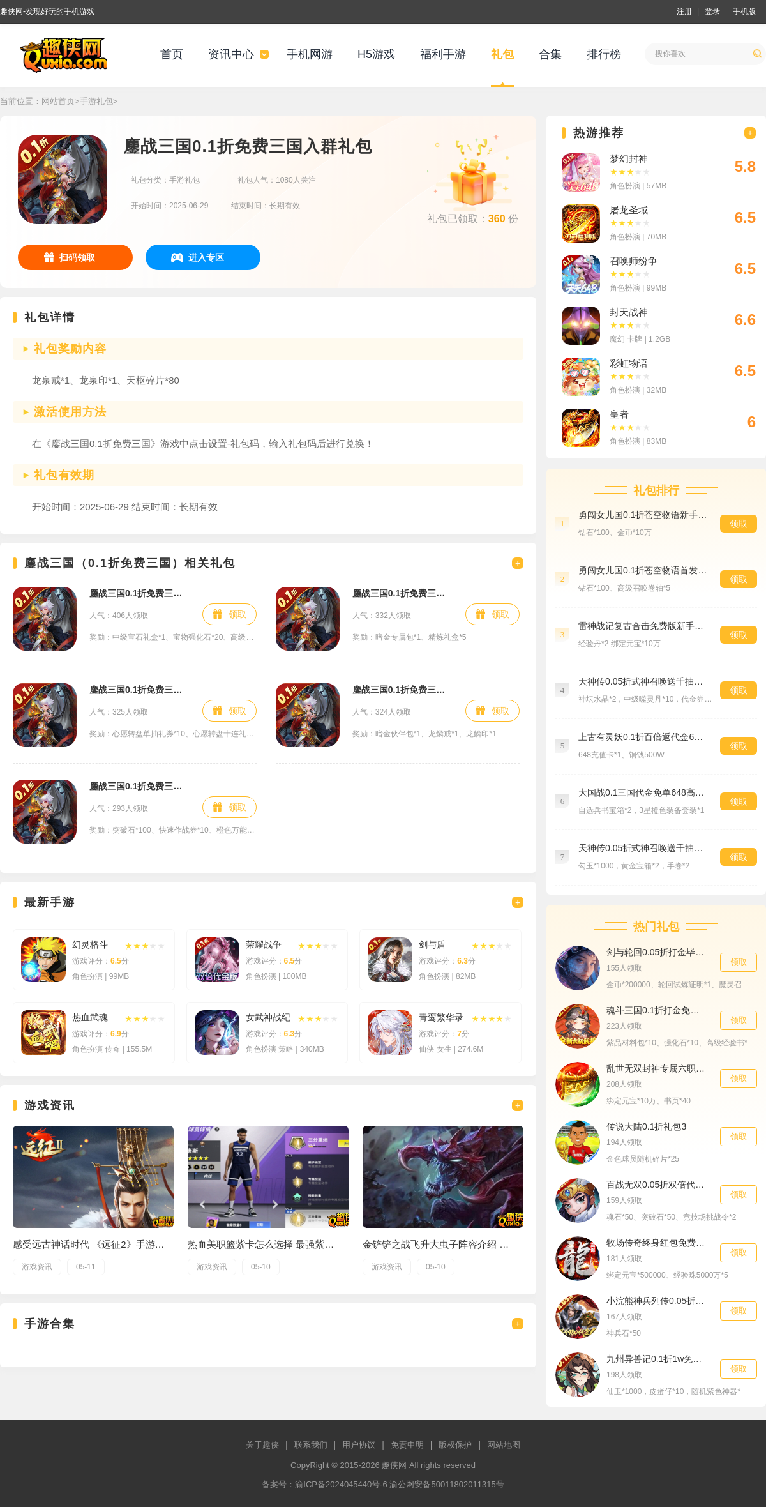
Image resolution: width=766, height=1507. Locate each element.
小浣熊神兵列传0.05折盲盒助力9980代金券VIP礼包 (656, 1301)
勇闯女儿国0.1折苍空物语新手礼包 (642, 515)
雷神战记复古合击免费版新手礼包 (642, 626)
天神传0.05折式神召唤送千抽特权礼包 (642, 681)
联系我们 (310, 1445)
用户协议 (358, 1445)
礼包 (502, 54)
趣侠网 (394, 1465)
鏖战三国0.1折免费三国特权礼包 (139, 786)
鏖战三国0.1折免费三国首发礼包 (402, 690)
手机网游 (310, 54)
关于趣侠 (262, 1445)
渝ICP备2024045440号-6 (341, 1484)
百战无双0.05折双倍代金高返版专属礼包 (656, 1184)
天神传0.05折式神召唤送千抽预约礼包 (642, 848)
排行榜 (604, 54)
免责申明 (407, 1445)
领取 (237, 614)
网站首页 (58, 101)
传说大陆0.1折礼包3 (646, 1126)
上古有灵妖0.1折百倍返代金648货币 (642, 737)
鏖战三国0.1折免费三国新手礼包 (139, 593)
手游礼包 (96, 101)
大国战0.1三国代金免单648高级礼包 (642, 792)
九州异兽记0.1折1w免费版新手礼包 (656, 1359)
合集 (550, 54)
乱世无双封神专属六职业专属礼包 (656, 1068)
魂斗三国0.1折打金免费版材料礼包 (656, 1010)
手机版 (744, 11)
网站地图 (503, 1445)
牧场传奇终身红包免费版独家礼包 (656, 1243)
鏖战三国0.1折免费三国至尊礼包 (402, 593)
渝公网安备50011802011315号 (446, 1484)
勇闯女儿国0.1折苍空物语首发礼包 (642, 570)
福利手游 (443, 54)
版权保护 (455, 1445)
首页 (171, 54)
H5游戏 (376, 54)
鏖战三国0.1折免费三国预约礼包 (139, 690)
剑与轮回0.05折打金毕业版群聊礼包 (656, 952)
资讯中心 (231, 54)
